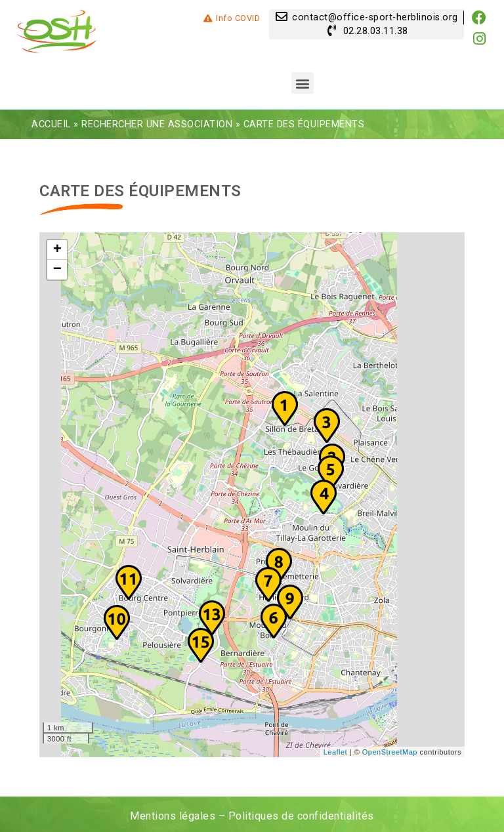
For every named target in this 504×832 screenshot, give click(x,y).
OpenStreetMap (389, 752)
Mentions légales (172, 816)
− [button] (57, 270)
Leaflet (336, 752)
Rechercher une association (156, 124)
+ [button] (57, 250)
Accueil (51, 124)
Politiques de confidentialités (301, 816)
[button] (302, 83)
